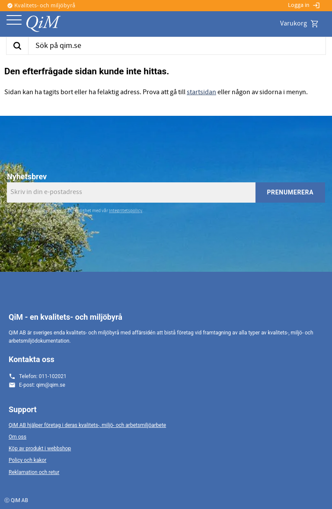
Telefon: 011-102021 (43, 376)
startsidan (201, 92)
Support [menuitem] (23, 409)
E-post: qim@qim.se (42, 385)
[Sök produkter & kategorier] (177, 46)
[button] (14, 20)
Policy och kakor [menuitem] (27, 460)
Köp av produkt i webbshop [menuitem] (40, 448)
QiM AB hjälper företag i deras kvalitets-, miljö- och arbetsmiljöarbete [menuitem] (87, 425)
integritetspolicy (125, 210)
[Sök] (17, 46)
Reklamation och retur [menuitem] (34, 472)
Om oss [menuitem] (17, 437)
